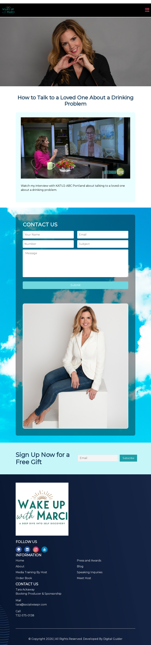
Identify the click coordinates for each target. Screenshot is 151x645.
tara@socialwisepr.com (31, 604)
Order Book (24, 578)
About (20, 566)
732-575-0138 (25, 615)
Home (20, 560)
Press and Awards (89, 560)
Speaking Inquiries (89, 572)
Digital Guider (112, 639)
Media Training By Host (31, 572)
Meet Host (84, 578)
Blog (80, 566)
